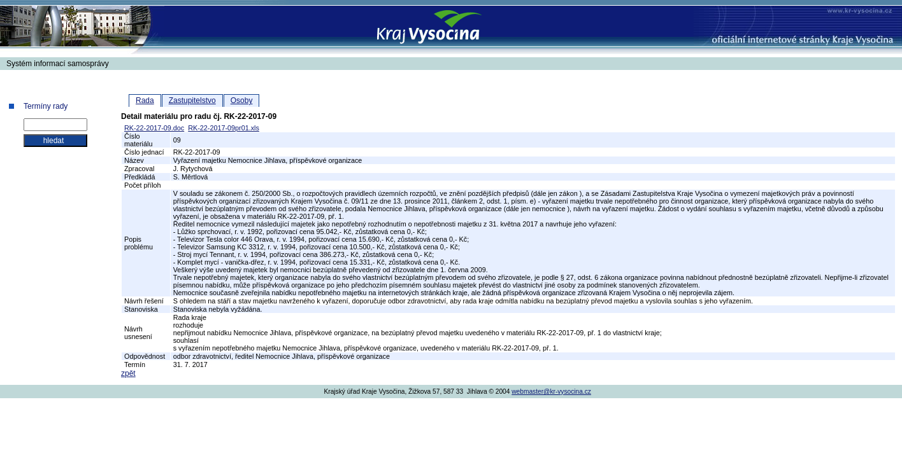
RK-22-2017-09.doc (154, 128)
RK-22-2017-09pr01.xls (223, 128)
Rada (145, 100)
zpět (128, 373)
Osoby (242, 100)
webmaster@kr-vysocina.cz (551, 391)
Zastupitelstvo (192, 100)
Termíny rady (46, 106)
